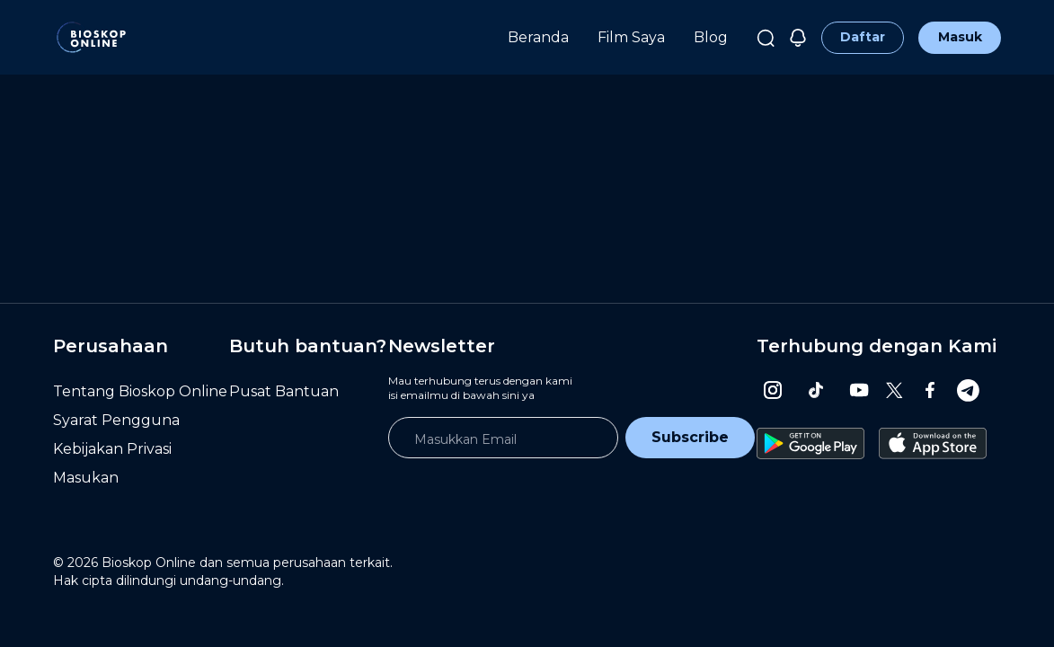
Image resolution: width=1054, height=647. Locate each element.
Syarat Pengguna (116, 420)
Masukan (86, 477)
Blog (711, 37)
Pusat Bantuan (284, 391)
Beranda (538, 37)
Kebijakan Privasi (112, 448)
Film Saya (631, 37)
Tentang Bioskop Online (140, 391)
